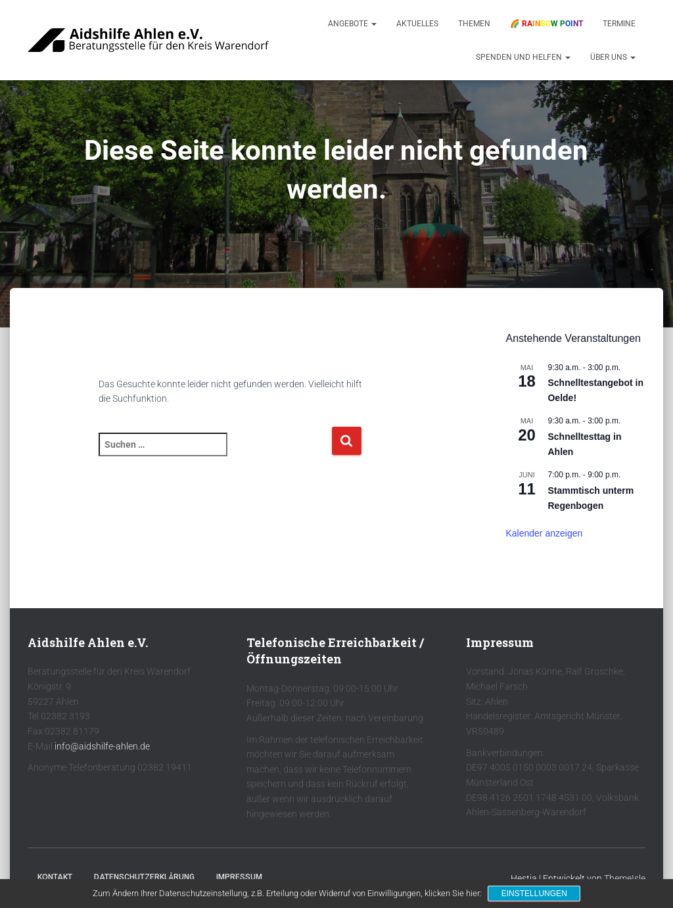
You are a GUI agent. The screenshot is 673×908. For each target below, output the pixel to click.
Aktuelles (417, 23)
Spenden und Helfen (523, 57)
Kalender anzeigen (543, 533)
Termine (619, 23)
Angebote (352, 23)
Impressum (239, 877)
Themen (474, 23)
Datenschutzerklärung (144, 877)
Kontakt (54, 877)
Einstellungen (534, 893)
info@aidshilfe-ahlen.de (102, 746)
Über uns (613, 57)
